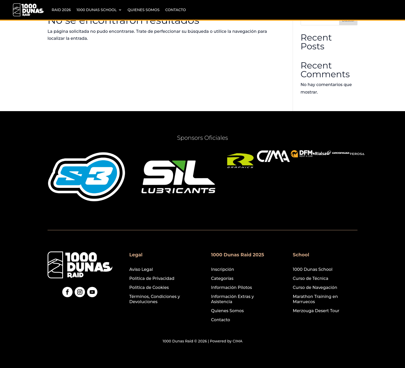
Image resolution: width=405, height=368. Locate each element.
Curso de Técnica (311, 278)
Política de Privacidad (152, 278)
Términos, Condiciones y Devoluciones (154, 299)
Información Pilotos (231, 287)
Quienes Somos (144, 9)
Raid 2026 (61, 9)
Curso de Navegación (315, 287)
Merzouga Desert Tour (316, 310)
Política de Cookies (149, 287)
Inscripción (222, 269)
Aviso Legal (141, 269)
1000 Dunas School (96, 9)
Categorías (222, 278)
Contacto (175, 9)
